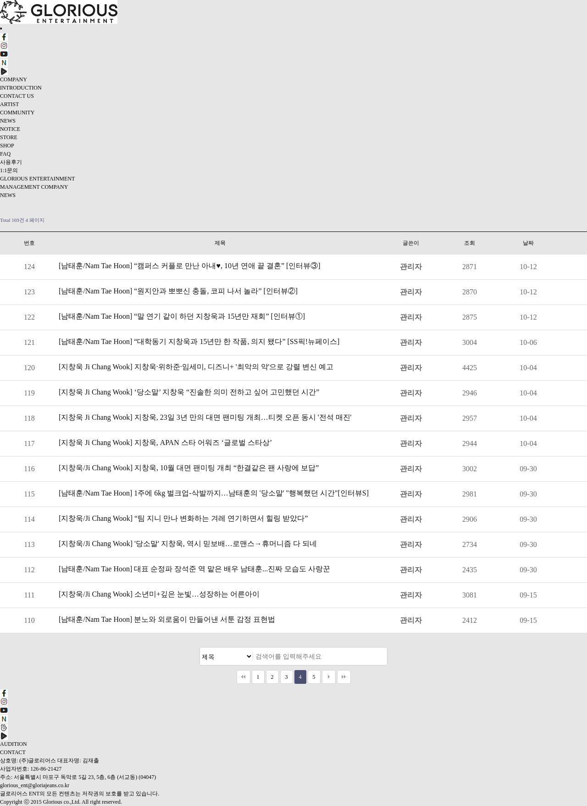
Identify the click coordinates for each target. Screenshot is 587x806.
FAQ (5, 154)
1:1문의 (9, 170)
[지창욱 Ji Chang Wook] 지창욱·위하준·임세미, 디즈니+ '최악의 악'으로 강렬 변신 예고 (196, 367)
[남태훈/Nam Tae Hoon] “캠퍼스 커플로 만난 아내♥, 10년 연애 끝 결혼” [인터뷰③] (190, 266)
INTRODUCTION (21, 88)
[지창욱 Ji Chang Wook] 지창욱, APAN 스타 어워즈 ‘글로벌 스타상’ (165, 442)
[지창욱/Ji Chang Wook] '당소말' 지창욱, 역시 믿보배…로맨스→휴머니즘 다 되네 (188, 543)
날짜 (528, 243)
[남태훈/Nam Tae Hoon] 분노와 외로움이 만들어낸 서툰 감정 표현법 (167, 619)
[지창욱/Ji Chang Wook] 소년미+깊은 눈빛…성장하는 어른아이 (159, 594)
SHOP (7, 145)
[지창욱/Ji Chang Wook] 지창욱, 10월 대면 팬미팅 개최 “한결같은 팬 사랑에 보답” (189, 468)
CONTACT (13, 752)
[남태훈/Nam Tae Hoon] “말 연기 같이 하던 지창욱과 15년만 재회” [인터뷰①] (182, 316)
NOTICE (10, 129)
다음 (329, 677)
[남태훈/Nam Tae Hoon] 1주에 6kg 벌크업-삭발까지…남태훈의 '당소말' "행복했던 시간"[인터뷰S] (214, 493)
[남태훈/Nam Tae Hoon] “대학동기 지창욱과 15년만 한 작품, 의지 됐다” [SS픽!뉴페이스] (199, 341)
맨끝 (344, 677)
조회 (469, 243)
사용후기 (11, 162)
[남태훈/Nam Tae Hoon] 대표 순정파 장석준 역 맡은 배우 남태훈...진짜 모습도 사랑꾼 (194, 569)
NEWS (8, 121)
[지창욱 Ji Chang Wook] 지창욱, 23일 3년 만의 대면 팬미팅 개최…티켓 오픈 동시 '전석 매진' (205, 417)
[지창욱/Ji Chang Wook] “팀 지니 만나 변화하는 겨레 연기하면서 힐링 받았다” (183, 518)
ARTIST (9, 104)
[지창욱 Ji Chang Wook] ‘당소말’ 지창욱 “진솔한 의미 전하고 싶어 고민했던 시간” (189, 392)
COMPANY (13, 79)
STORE (8, 137)
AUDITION (13, 744)
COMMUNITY (17, 112)
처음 (243, 677)
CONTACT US (17, 96)
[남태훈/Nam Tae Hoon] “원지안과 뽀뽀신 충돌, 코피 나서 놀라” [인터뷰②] (178, 291)
